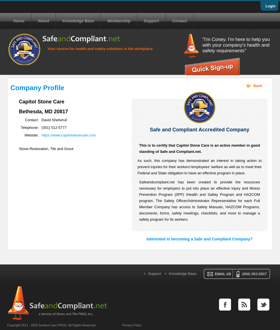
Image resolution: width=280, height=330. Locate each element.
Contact (179, 21)
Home (19, 21)
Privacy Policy (131, 325)
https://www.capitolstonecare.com (68, 135)
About (43, 21)
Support (151, 21)
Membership (118, 21)
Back (257, 86)
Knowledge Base (78, 21)
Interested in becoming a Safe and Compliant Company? (199, 239)
